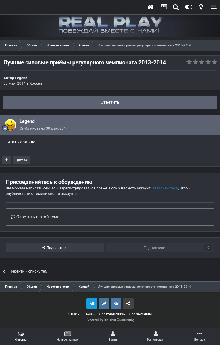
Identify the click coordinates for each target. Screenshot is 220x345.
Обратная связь (112, 314)
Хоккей (36, 83)
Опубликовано (44, 128)
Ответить (110, 102)
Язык (74, 314)
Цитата (21, 160)
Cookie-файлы (140, 314)
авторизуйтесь (165, 188)
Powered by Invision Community (110, 319)
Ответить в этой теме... (37, 216)
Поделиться (54, 248)
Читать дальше (20, 141)
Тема (89, 314)
